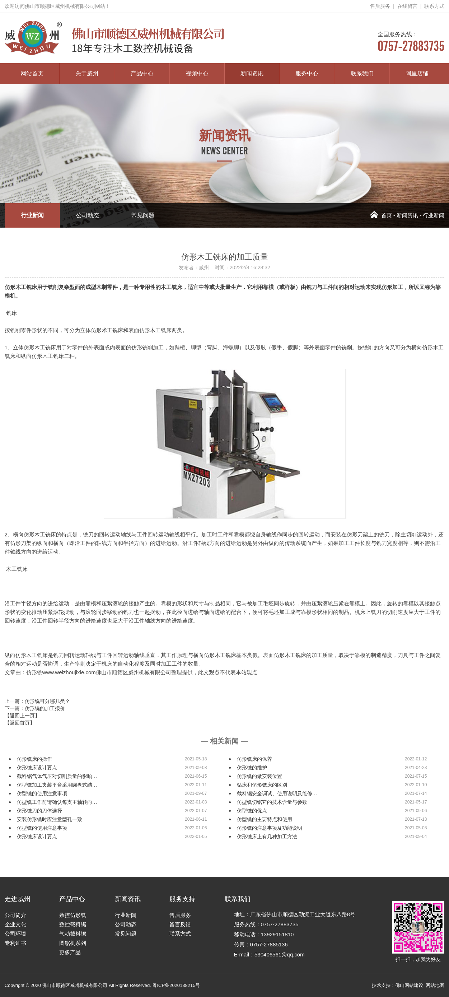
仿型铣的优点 (252, 811)
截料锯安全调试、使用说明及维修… (277, 793)
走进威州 (18, 899)
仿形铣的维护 (252, 767)
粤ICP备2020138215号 (176, 985)
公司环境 (15, 934)
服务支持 (182, 899)
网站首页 (31, 73)
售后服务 (380, 6)
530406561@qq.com (279, 954)
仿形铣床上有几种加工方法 (267, 836)
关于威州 (86, 73)
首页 (381, 215)
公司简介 (15, 915)
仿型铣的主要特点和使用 (264, 819)
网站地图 (435, 985)
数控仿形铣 (72, 915)
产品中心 (142, 73)
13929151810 (277, 934)
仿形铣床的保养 (254, 759)
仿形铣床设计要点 (37, 767)
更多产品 (70, 952)
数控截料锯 (72, 924)
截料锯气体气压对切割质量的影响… (57, 776)
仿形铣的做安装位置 (259, 776)
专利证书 (15, 943)
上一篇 (37, 701)
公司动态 (87, 215)
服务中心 (306, 73)
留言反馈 (180, 924)
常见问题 (142, 215)
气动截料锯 (72, 934)
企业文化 (15, 924)
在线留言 (407, 6)
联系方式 (434, 6)
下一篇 (35, 708)
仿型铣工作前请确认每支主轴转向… (57, 802)
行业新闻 (32, 215)
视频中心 (197, 73)
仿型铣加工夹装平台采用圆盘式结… (57, 785)
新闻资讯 (251, 73)
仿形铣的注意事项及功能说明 (269, 828)
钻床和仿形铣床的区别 (262, 785)
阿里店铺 (417, 73)
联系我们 (362, 73)
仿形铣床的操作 (34, 759)
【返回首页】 (20, 723)
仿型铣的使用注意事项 (42, 793)
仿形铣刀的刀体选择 (39, 811)
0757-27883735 (411, 42)
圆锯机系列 (72, 943)
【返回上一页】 (22, 715)
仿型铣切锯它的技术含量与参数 (272, 802)
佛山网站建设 (409, 985)
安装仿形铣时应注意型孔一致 (49, 819)
